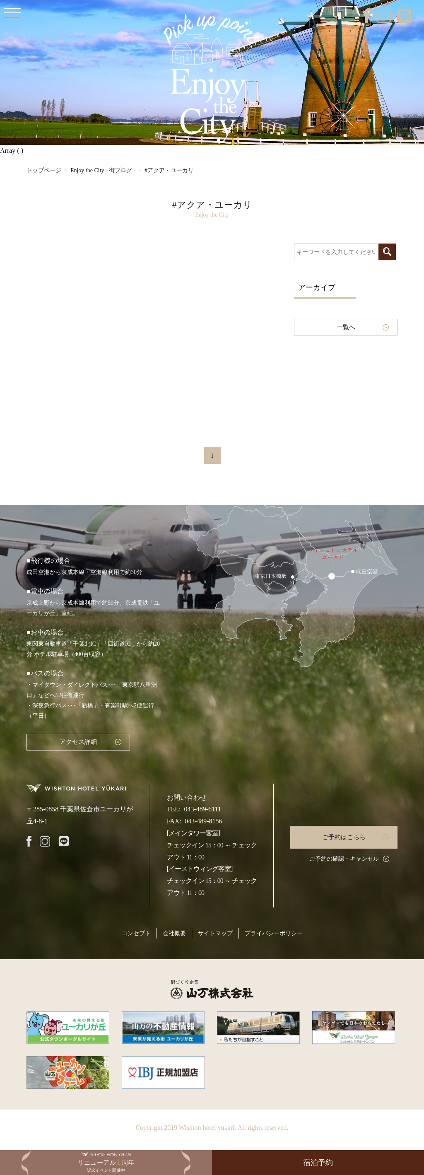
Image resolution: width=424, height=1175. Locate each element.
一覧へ (346, 327)
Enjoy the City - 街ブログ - (103, 170)
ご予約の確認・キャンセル (344, 859)
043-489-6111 (202, 809)
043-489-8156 (203, 821)
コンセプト (136, 933)
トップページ (43, 170)
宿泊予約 (318, 1162)
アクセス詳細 (78, 741)
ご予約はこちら (344, 837)
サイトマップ (215, 933)
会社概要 (174, 933)
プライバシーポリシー (274, 933)
